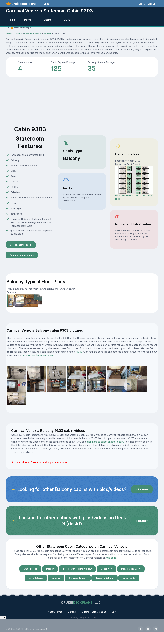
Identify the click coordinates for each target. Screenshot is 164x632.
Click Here (142, 489)
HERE (78, 351)
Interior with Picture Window (77, 569)
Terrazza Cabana (104, 578)
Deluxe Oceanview (130, 569)
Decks (27, 19)
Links (46, 3)
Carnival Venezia (32, 33)
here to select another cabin (37, 355)
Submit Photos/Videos (94, 611)
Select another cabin (21, 245)
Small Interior (30, 569)
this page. (111, 557)
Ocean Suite (128, 578)
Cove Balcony (36, 578)
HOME (9, 33)
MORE (67, 19)
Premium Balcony (78, 578)
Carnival (18, 33)
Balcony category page (22, 255)
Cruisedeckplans (23, 4)
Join (114, 611)
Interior (50, 569)
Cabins (47, 19)
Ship (12, 19)
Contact (72, 611)
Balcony (47, 33)
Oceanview (106, 569)
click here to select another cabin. (105, 441)
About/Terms (55, 611)
